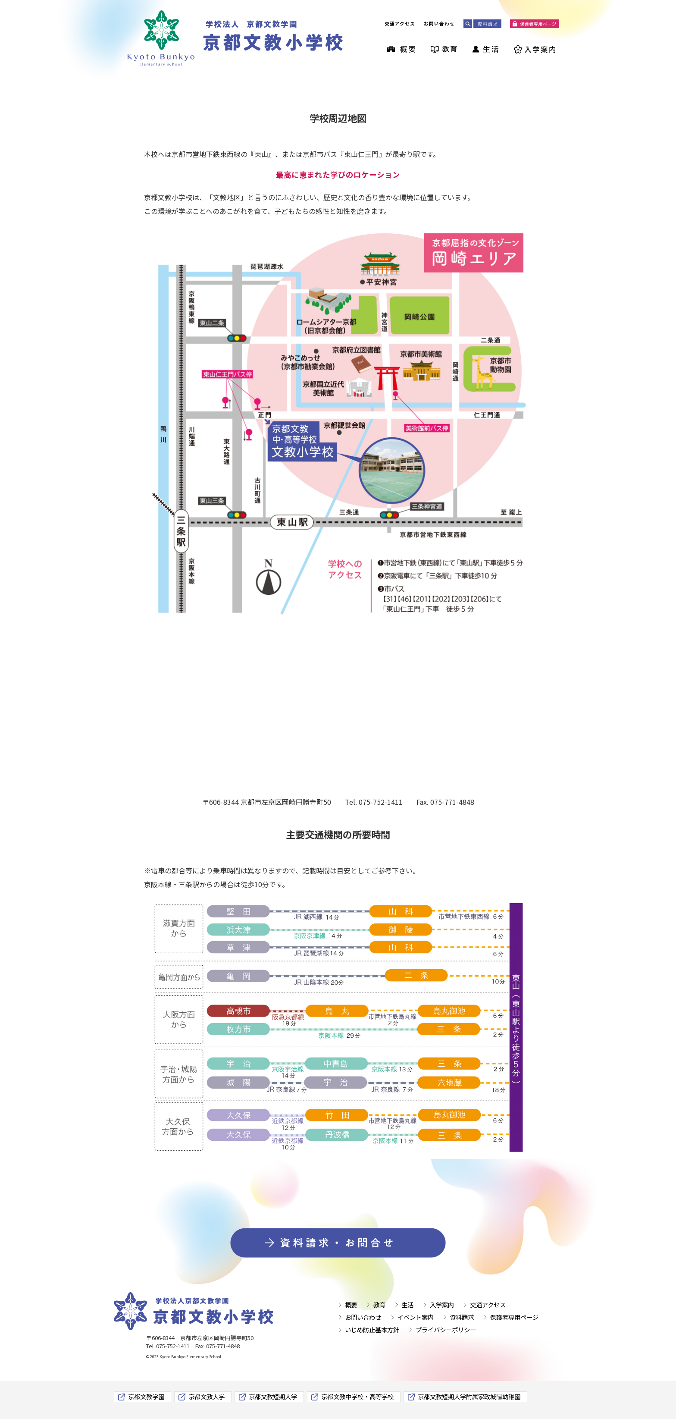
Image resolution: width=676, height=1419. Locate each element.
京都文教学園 (146, 1396)
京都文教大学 (206, 1396)
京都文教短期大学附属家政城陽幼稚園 (469, 1396)
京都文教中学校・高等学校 (357, 1396)
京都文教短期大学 (273, 1396)
